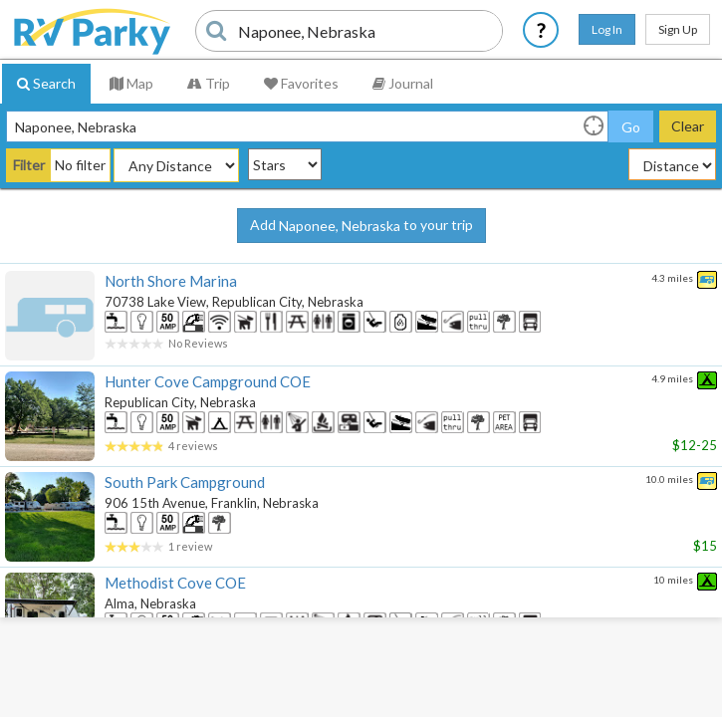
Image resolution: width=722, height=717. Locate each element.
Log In (607, 29)
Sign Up (677, 29)
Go (630, 127)
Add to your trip (361, 226)
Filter (29, 164)
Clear (687, 126)
